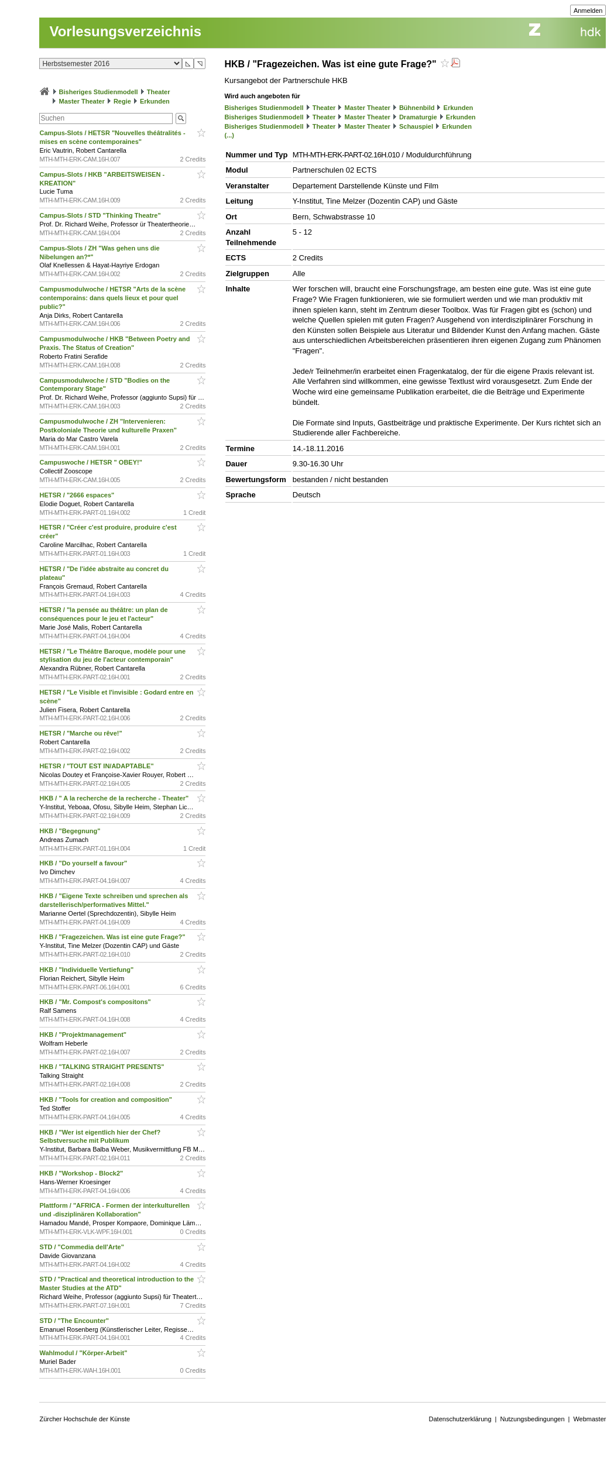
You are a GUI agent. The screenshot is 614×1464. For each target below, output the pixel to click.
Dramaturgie (418, 117)
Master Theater (82, 101)
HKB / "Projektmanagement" (83, 1034)
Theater (158, 91)
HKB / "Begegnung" (70, 830)
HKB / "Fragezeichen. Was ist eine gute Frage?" (113, 936)
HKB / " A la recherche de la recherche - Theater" (114, 798)
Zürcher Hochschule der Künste (84, 1418)
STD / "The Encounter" (75, 1320)
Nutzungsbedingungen (532, 1418)
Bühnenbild (417, 107)
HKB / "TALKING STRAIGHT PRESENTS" (102, 1066)
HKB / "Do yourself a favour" (84, 863)
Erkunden (155, 101)
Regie (122, 101)
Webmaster (589, 1418)
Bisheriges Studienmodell (98, 91)
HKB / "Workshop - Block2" (82, 1173)
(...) (229, 135)
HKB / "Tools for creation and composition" (106, 1099)
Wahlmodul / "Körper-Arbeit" (84, 1352)
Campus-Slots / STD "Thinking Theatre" (100, 215)
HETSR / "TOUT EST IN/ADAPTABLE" (97, 765)
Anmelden (588, 10)
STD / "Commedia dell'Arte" (82, 1246)
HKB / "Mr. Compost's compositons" (95, 1001)
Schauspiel (416, 126)
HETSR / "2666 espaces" (77, 495)
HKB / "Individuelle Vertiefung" (87, 969)
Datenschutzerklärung (460, 1418)
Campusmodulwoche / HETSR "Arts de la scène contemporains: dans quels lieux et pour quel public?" (112, 298)
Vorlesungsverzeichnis (125, 31)
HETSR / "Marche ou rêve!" (81, 733)
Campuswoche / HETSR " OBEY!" (91, 462)
